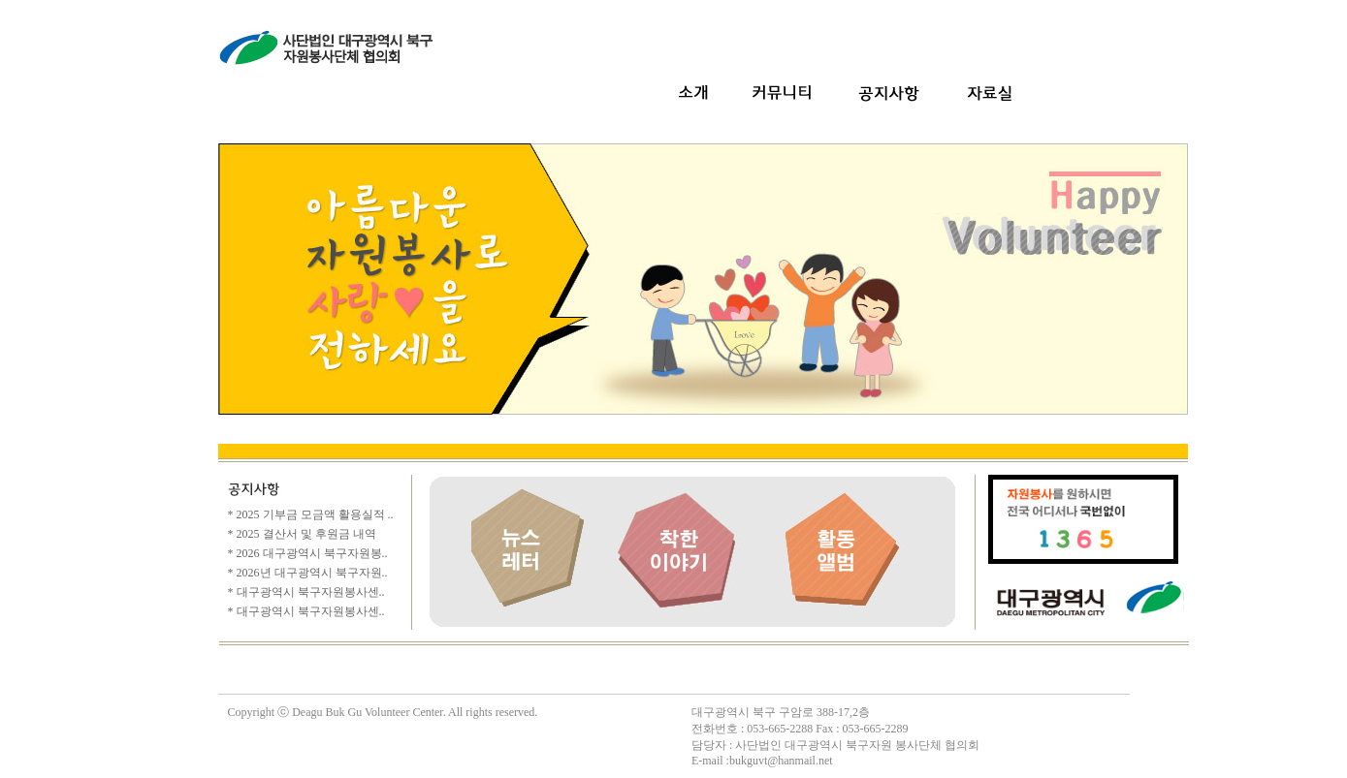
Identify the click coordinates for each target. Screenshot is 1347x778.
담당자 (708, 745)
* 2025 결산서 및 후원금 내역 (302, 534)
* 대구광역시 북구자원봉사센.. (306, 592)
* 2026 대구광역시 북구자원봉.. (308, 553)
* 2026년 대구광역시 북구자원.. (308, 572)
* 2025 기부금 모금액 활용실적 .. (311, 514)
